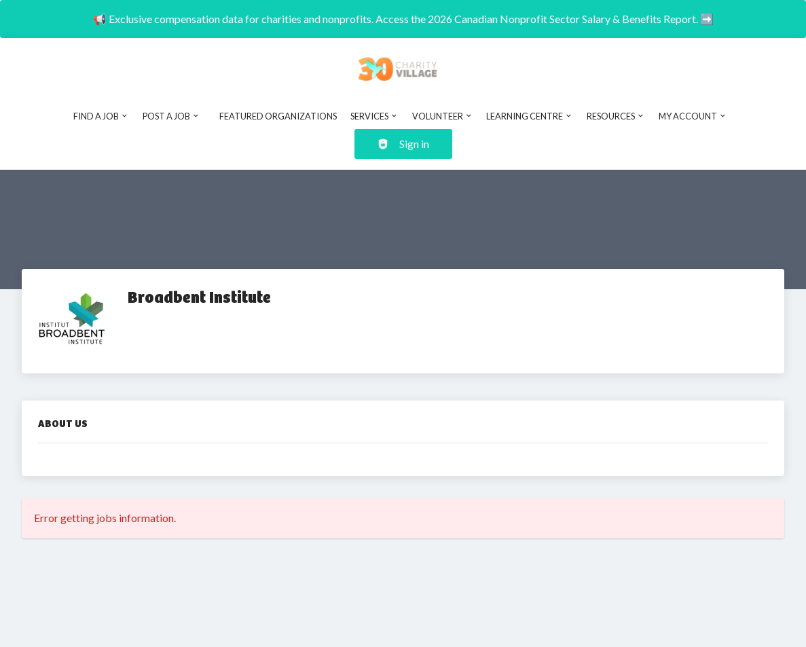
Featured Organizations (278, 116)
